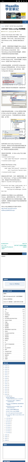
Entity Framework (9, 351)
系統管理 (7, 343)
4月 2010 (8, 436)
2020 (6, 383)
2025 (6, 374)
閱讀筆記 (7, 323)
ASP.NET (7, 27)
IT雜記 (6, 329)
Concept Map (8, 358)
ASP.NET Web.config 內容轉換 (12, 418)
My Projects (8, 360)
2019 (6, 385)
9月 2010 (8, 428)
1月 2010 (8, 439)
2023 (6, 378)
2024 (6, 376)
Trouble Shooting (9, 340)
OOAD (6, 347)
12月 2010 (8, 403)
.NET (6, 316)
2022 (6, 380)
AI (5, 349)
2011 (6, 399)
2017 (6, 389)
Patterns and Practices (11, 325)
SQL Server (8, 354)
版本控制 (7, 334)
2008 (6, 443)
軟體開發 (7, 332)
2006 (6, 447)
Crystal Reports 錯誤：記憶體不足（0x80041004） (13, 408)
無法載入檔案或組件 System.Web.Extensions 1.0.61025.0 (14, 405)
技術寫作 (7, 342)
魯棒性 (5, 300)
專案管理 (7, 362)
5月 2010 (8, 434)
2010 (6, 401)
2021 (6, 381)
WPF (6, 356)
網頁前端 (7, 345)
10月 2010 (8, 427)
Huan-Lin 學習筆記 (15, 291)
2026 (6, 372)
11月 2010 (8, 425)
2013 (6, 396)
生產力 (6, 364)
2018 (6, 387)
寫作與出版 (7, 321)
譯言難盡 (7, 331)
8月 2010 (8, 430)
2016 (6, 390)
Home (3, 27)
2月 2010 (8, 437)
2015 (6, 392)
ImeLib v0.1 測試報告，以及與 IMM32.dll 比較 (13, 308)
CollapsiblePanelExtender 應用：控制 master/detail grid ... (14, 414)
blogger (24, 260)
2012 (6, 398)
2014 (6, 394)
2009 (6, 441)
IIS (5, 353)
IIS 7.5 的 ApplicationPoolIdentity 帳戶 (14, 420)
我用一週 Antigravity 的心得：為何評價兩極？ (13, 303)
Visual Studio (8, 327)
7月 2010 (8, 432)
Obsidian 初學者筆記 (8, 306)
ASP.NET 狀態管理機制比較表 (12, 416)
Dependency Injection (10, 336)
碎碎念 (6, 338)
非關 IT (6, 365)
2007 (6, 445)
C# (5, 318)
